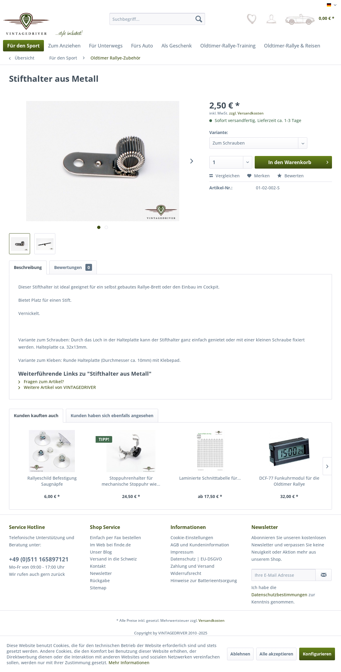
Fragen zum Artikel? (41, 381)
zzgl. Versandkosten (246, 113)
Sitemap (98, 588)
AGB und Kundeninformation (199, 545)
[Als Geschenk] (176, 45)
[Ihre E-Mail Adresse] (283, 575)
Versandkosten (211, 620)
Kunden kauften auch (36, 415)
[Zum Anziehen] (64, 45)
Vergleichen (224, 176)
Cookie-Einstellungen (191, 537)
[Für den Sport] (23, 45)
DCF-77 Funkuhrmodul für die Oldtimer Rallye (289, 481)
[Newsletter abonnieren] (323, 575)
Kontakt (98, 566)
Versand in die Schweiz (113, 559)
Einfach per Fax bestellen (115, 537)
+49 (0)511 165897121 (39, 559)
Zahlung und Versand (192, 566)
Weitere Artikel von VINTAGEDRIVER (57, 387)
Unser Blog (101, 552)
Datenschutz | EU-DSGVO (196, 559)
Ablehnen (240, 654)
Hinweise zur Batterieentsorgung (203, 580)
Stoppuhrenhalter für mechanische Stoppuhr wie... (131, 481)
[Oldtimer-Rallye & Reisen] (292, 45)
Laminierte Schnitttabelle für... (210, 478)
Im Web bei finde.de (110, 545)
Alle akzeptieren (276, 654)
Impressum (181, 552)
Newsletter (101, 573)
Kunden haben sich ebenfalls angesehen (112, 415)
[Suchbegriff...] (157, 19)
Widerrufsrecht (185, 573)
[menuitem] (157, 19)
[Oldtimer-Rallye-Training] (228, 45)
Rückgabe (100, 580)
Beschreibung (28, 267)
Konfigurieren (317, 654)
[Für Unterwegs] (106, 45)
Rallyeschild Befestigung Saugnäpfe (52, 481)
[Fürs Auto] (142, 45)
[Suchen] (198, 19)
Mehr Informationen (129, 662)
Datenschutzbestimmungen (279, 594)
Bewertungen (73, 267)
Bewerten (290, 176)
